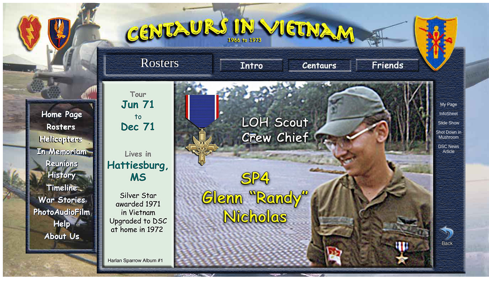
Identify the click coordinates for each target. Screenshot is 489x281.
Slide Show (448, 123)
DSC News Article (448, 149)
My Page (448, 104)
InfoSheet (449, 113)
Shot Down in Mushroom (448, 135)
